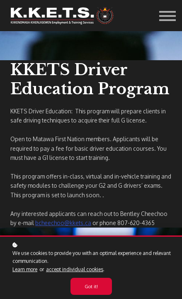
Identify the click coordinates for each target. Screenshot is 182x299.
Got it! (91, 286)
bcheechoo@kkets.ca (63, 222)
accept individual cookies (74, 269)
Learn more (24, 269)
